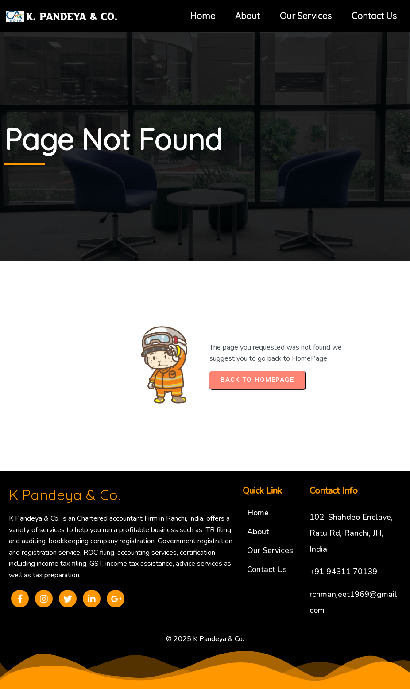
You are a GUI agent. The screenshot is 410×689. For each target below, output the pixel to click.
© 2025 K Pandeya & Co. (205, 639)
